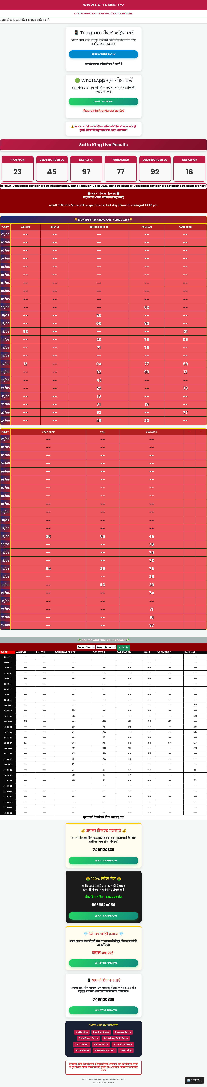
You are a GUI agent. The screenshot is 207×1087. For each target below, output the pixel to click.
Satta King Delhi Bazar (116, 1038)
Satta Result (81, 1044)
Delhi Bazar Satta (88, 1038)
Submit (123, 647)
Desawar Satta (123, 1032)
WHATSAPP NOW (106, 860)
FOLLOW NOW (103, 101)
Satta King (82, 1032)
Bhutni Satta (101, 1044)
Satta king (126, 1050)
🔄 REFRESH (194, 1080)
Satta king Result (123, 1044)
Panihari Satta (101, 1032)
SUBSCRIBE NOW (103, 54)
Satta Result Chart (104, 1050)
